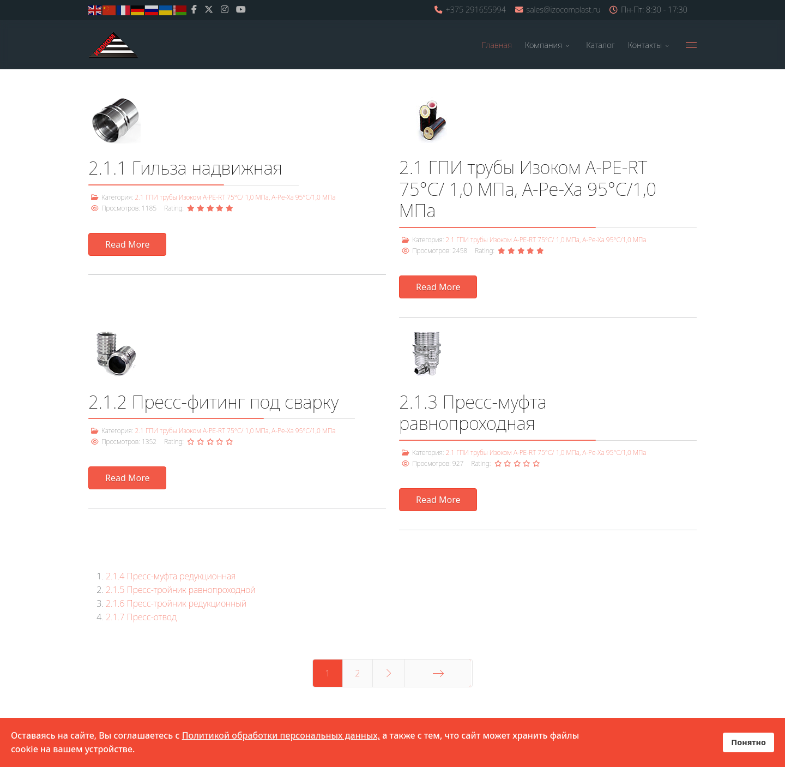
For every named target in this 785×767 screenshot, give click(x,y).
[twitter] (208, 9)
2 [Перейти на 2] (357, 673)
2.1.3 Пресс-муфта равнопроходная (472, 413)
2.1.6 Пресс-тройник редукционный (176, 603)
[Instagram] (224, 9)
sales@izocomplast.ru (564, 9)
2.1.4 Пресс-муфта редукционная (171, 576)
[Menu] (691, 44)
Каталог (600, 44)
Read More (127, 244)
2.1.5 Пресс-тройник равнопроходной (180, 590)
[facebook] (194, 9)
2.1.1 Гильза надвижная (185, 167)
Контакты (645, 44)
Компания (543, 44)
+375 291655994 (475, 9)
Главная (497, 44)
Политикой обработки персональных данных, (281, 735)
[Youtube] (241, 9)
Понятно (748, 742)
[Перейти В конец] (438, 673)
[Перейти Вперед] (389, 673)
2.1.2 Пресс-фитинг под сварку (213, 402)
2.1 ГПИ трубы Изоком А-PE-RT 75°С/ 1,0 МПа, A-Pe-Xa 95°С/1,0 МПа (235, 197)
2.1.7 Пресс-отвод (141, 617)
